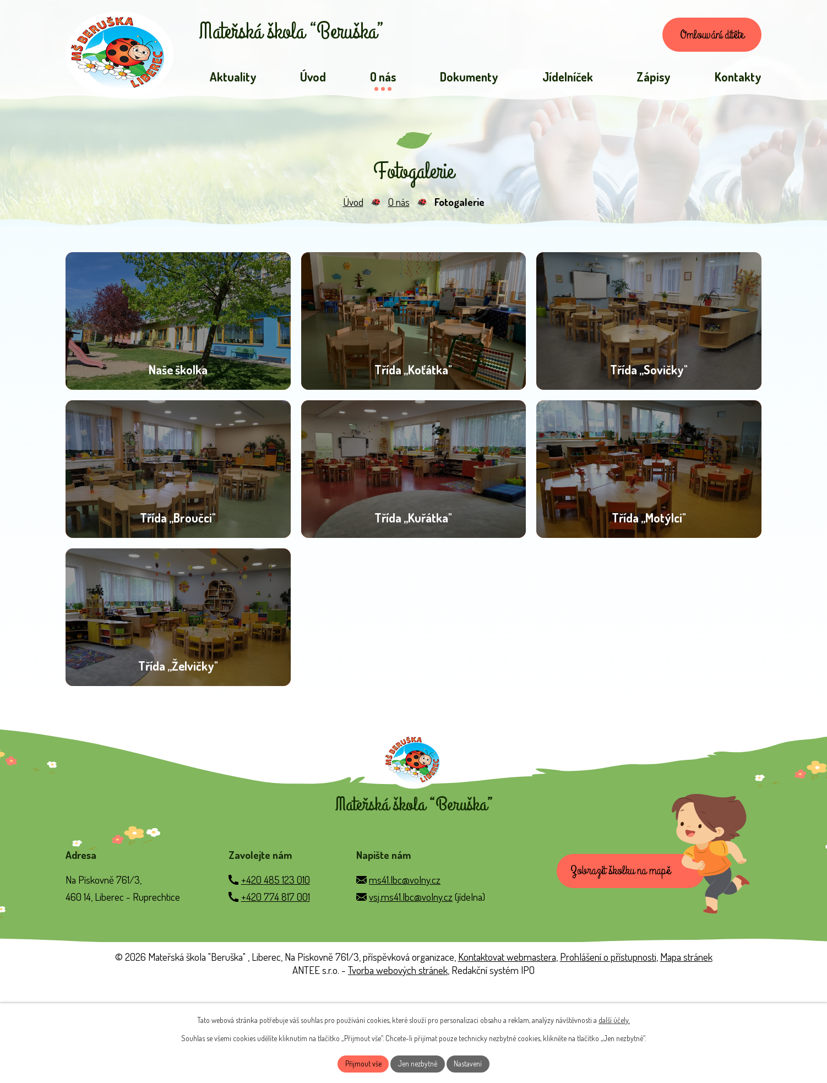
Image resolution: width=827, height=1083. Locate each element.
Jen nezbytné (418, 1063)
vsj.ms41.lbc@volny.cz (411, 991)
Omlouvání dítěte (708, 35)
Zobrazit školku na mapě (621, 965)
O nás (399, 204)
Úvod (353, 204)
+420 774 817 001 (275, 991)
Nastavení (469, 1063)
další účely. (614, 1019)
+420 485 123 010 (275, 974)
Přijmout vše (362, 1063)
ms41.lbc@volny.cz (404, 974)
